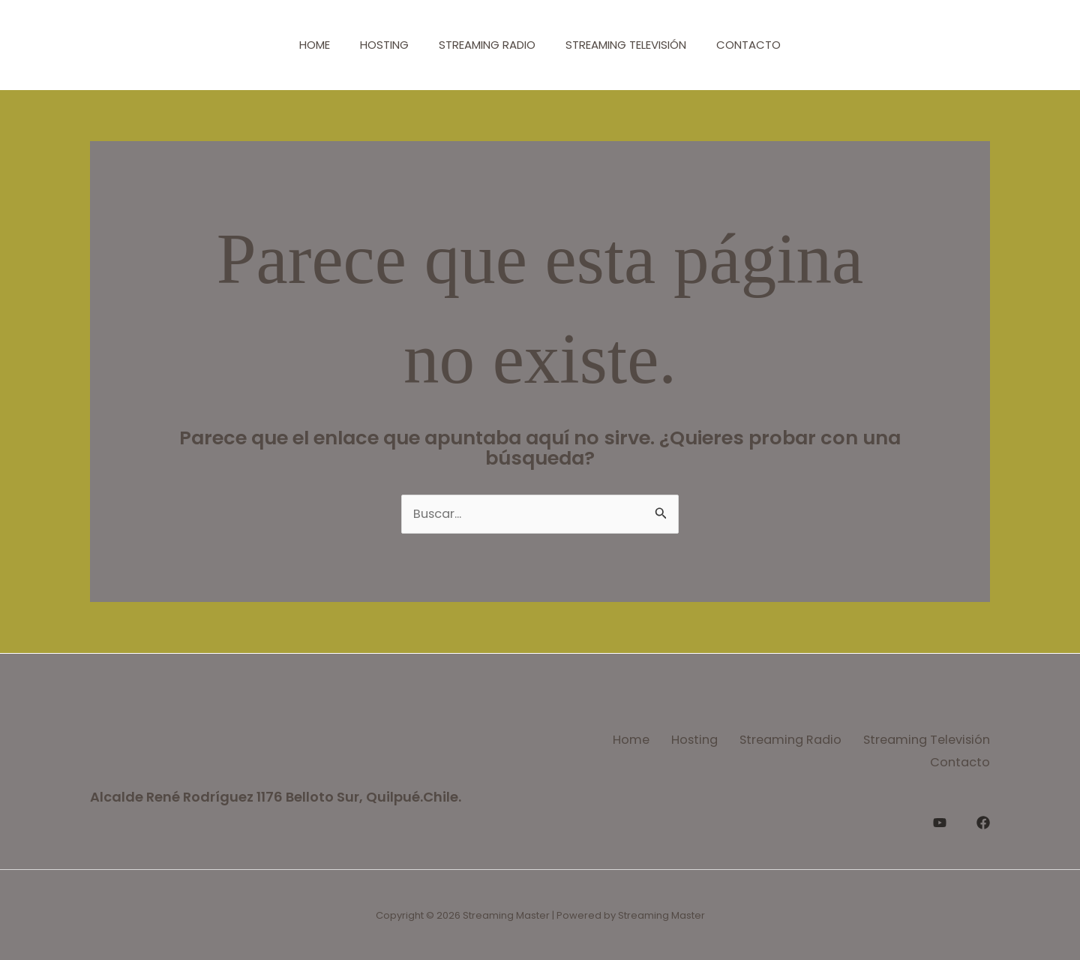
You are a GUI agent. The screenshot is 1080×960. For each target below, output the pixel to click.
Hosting (376, 45)
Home (299, 45)
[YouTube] (939, 818)
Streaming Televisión (633, 45)
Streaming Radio (487, 45)
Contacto (763, 45)
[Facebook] (983, 818)
